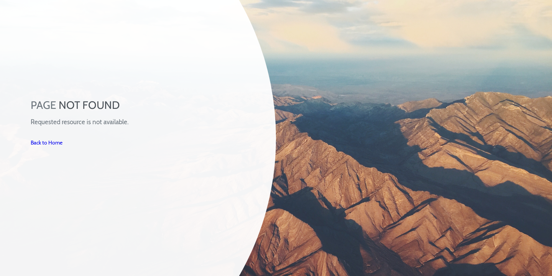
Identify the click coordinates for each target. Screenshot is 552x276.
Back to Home (46, 142)
